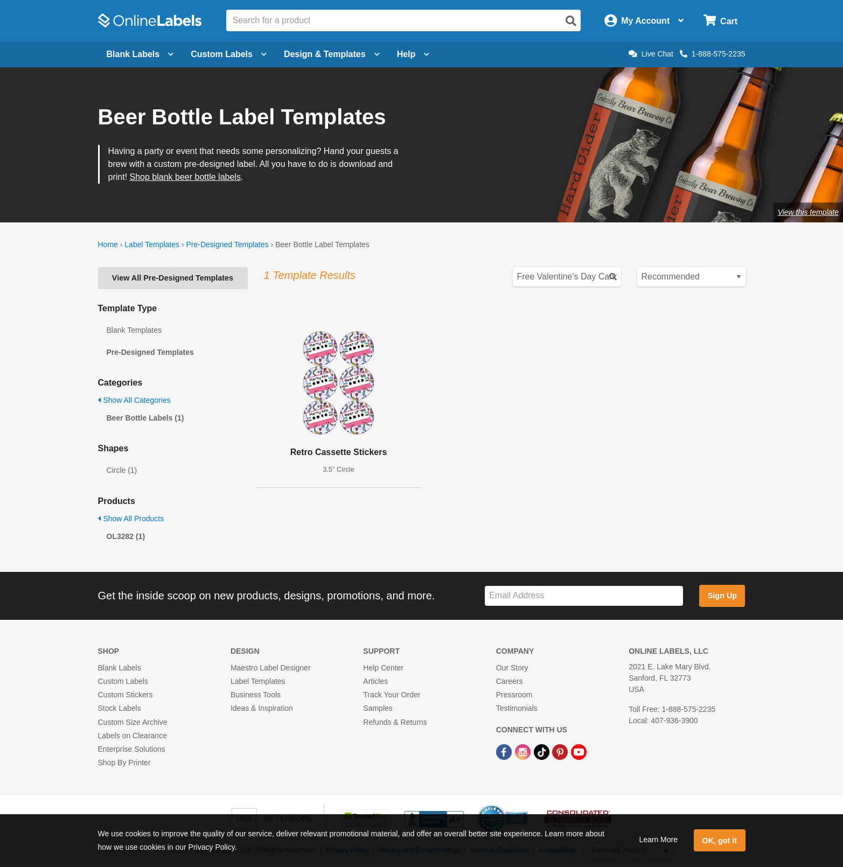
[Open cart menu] (720, 20)
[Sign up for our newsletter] (584, 596)
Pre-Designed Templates (227, 244)
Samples (377, 708)
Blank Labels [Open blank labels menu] (140, 54)
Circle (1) (122, 470)
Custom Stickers (125, 694)
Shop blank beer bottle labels (185, 176)
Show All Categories (134, 400)
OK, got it (719, 840)
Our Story (512, 667)
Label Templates (151, 244)
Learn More (658, 839)
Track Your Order (391, 694)
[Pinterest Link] (561, 751)
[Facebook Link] (505, 751)
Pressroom (514, 694)
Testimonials (517, 708)
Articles (375, 681)
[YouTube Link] (579, 751)
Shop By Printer (124, 762)
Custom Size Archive (133, 722)
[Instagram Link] (524, 751)
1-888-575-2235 (713, 54)
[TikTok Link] (543, 751)
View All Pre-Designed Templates (172, 278)
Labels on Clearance (132, 735)
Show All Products (131, 518)
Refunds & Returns (395, 722)
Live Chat (651, 54)
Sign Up (722, 595)
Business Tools (256, 694)
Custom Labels (123, 681)
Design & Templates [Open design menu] (332, 54)
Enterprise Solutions (131, 749)
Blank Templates (134, 330)
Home (108, 244)
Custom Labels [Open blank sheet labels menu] (229, 54)
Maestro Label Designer (271, 667)
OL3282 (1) (126, 536)
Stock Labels (119, 708)
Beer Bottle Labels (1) (145, 418)
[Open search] (571, 21)
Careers (509, 681)
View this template (808, 212)
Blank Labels (119, 667)
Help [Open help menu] (413, 54)
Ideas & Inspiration (262, 708)
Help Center (383, 667)
